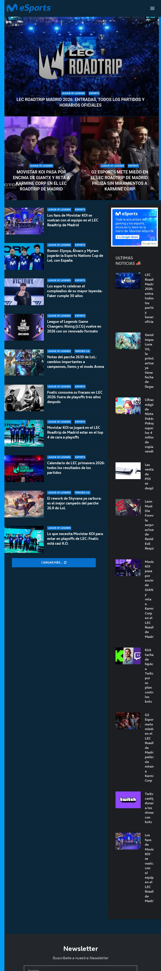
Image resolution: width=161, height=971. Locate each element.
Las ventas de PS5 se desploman (149, 476)
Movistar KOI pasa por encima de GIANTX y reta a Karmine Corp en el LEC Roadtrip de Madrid (41, 180)
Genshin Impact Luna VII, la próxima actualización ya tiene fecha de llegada (149, 360)
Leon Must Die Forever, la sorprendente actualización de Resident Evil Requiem (149, 525)
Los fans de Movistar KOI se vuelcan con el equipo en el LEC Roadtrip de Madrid (72, 220)
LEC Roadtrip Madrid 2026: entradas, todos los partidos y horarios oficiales (80, 102)
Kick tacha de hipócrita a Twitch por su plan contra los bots (149, 676)
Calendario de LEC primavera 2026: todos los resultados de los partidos (76, 467)
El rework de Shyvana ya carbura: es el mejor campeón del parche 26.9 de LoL (74, 503)
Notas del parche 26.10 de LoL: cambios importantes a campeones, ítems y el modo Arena (75, 361)
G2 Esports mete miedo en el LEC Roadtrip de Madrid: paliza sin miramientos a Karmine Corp (120, 180)
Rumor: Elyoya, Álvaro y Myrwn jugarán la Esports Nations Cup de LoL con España (75, 255)
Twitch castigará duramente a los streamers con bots (149, 807)
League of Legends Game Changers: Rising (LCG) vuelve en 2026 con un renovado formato (74, 326)
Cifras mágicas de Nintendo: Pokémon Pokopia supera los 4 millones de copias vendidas (149, 425)
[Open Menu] (152, 8)
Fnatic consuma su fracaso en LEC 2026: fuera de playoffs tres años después (75, 398)
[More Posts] (54, 562)
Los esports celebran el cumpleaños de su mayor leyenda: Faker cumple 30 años (74, 291)
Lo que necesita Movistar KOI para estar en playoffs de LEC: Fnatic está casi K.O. (75, 538)
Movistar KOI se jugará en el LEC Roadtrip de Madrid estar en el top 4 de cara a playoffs (75, 432)
